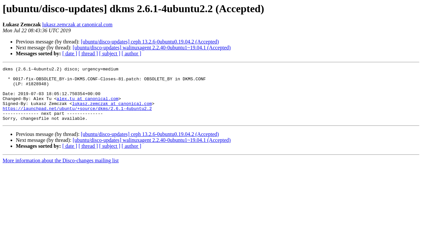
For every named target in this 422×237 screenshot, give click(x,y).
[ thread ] (88, 53)
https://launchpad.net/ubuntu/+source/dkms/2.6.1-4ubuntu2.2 (77, 117)
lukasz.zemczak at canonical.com (77, 24)
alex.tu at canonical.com (87, 105)
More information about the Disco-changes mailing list (61, 171)
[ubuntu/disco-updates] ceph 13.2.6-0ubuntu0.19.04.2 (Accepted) (150, 41)
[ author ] (131, 53)
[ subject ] (109, 53)
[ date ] (69, 53)
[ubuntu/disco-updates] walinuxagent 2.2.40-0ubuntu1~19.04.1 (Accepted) (151, 47)
